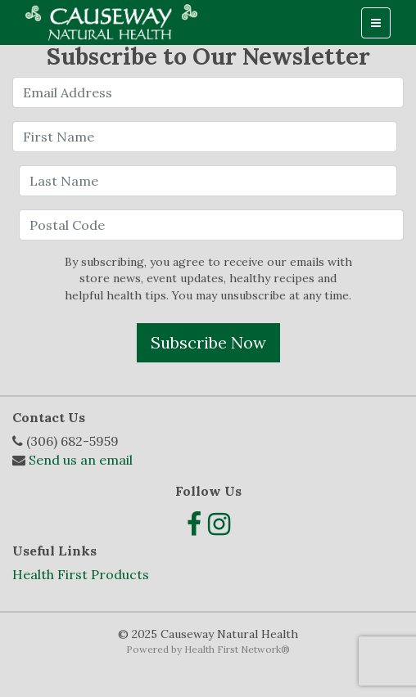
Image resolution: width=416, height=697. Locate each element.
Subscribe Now (208, 342)
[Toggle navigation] (376, 22)
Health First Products (80, 574)
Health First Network (232, 649)
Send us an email (81, 460)
